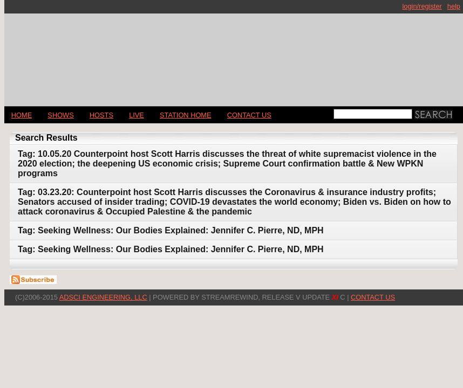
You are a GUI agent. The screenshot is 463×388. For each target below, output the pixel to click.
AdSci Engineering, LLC (103, 297)
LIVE (136, 115)
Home (21, 115)
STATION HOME (186, 115)
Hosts (101, 115)
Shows (60, 115)
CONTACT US (249, 115)
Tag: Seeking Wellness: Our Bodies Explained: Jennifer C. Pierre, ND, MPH (171, 230)
